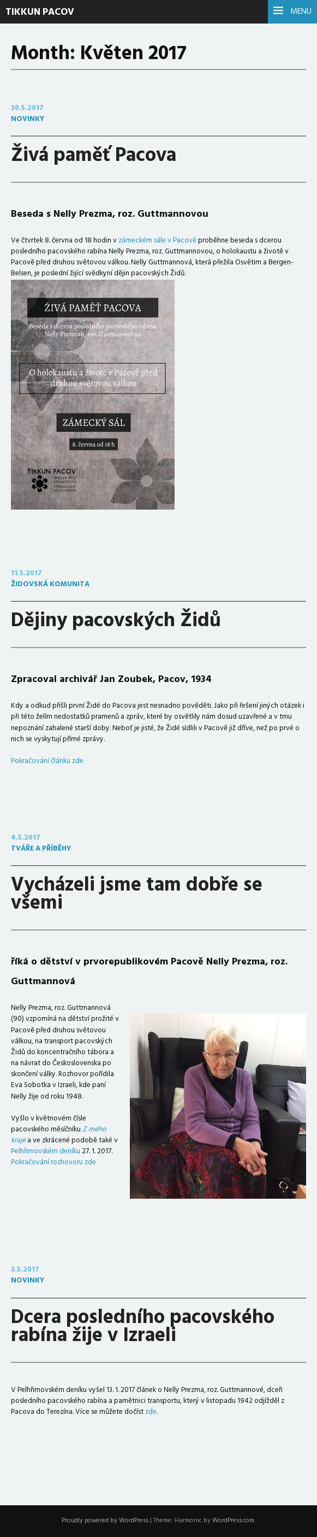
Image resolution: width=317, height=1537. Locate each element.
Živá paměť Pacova (93, 156)
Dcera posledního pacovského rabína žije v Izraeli (142, 1327)
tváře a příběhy (41, 848)
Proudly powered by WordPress (105, 1521)
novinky (27, 119)
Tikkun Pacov (39, 12)
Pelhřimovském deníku (45, 1151)
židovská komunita (50, 584)
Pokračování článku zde (47, 761)
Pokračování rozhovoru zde (53, 1162)
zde (151, 1412)
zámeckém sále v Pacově (157, 240)
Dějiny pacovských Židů (116, 621)
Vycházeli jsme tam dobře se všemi (136, 895)
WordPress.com (233, 1521)
